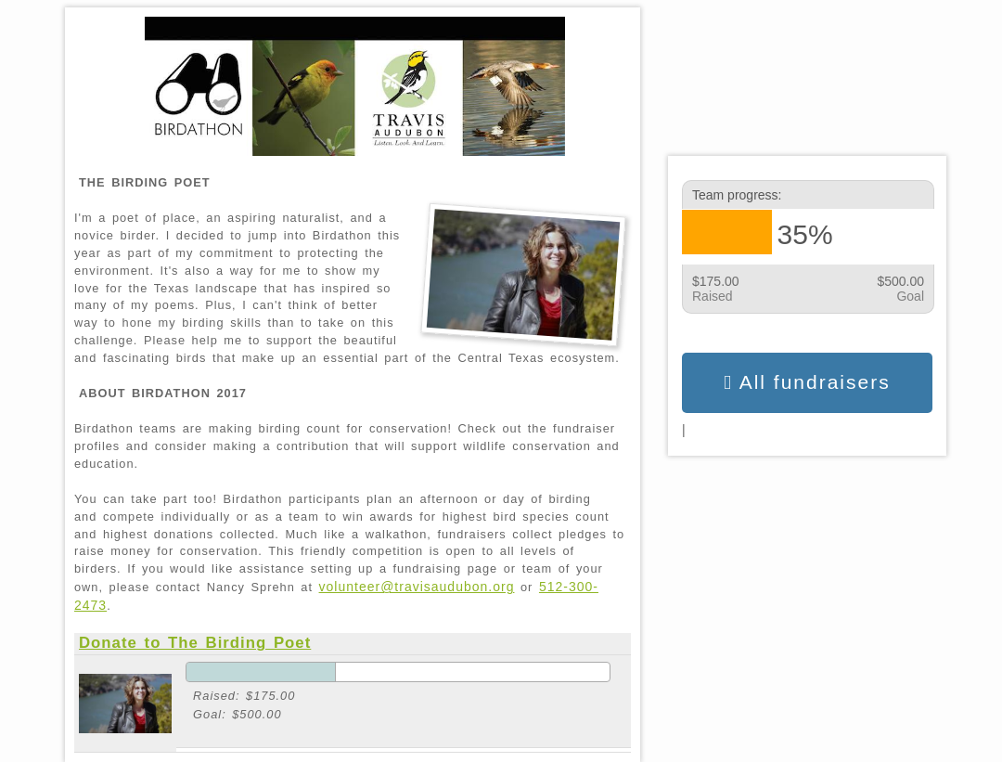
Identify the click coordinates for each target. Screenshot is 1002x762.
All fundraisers (807, 382)
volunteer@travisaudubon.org (417, 586)
